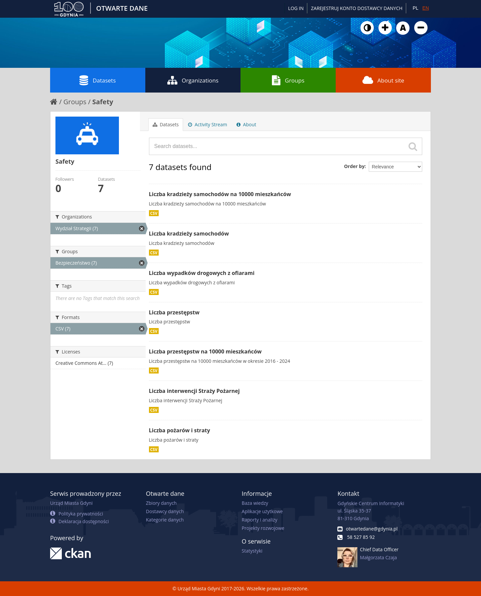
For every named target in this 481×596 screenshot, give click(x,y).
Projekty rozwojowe (263, 528)
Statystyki (252, 551)
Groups (288, 80)
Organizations (192, 80)
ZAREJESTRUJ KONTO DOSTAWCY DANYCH (357, 8)
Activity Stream (207, 124)
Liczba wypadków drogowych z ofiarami (202, 273)
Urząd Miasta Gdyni (71, 503)
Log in (296, 8)
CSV (154, 213)
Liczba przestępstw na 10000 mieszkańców (205, 351)
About (246, 124)
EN (426, 8)
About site (383, 80)
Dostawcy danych (165, 511)
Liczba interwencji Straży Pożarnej (194, 391)
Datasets (97, 80)
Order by (354, 166)
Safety (102, 101)
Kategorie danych (165, 519)
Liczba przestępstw (174, 312)
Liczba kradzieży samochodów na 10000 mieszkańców (220, 194)
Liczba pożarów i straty (179, 430)
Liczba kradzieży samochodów (189, 233)
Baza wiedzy (255, 503)
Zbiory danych (161, 503)
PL (415, 8)
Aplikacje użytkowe (262, 511)
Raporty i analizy (260, 519)
